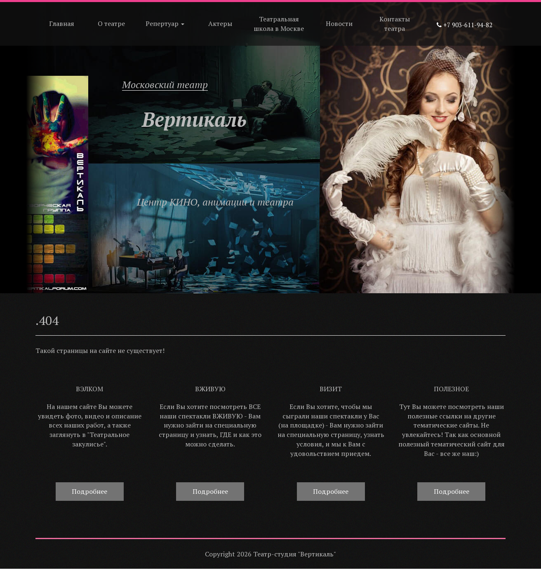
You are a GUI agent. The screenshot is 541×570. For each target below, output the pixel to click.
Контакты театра (394, 23)
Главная (61, 23)
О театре (111, 23)
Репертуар (165, 23)
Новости (339, 23)
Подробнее (89, 491)
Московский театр (165, 84)
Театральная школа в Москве (279, 23)
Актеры (220, 23)
